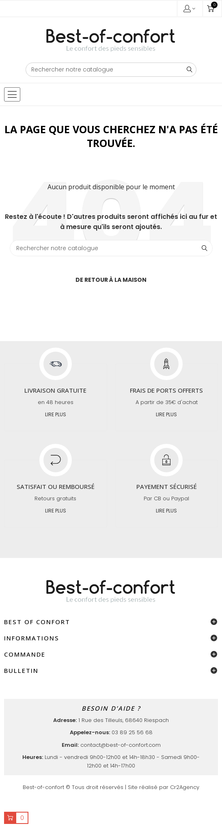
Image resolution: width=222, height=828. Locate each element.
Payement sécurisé (166, 486)
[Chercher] (111, 70)
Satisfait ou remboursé (56, 486)
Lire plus (55, 414)
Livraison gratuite (55, 390)
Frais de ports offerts (166, 390)
